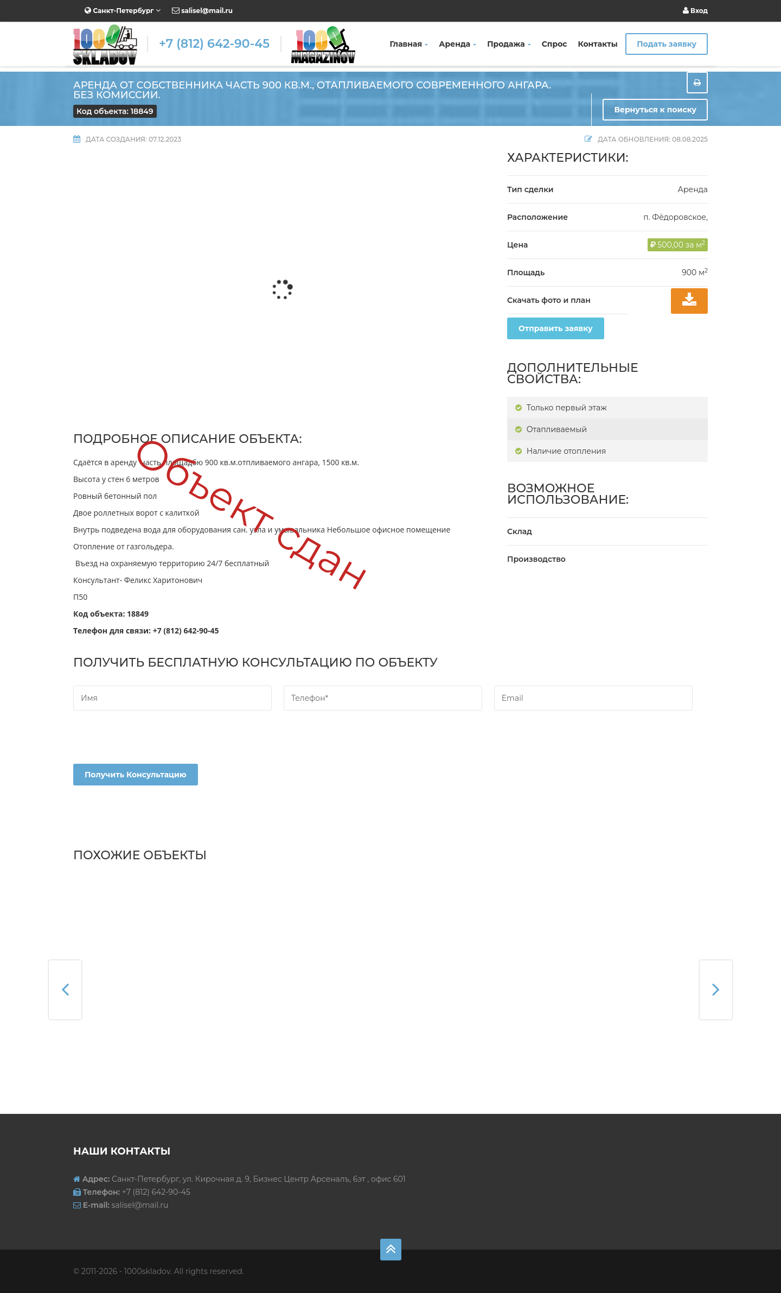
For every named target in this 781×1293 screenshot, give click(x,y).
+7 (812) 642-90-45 (214, 43)
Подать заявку (666, 44)
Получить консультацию (136, 774)
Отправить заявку (555, 328)
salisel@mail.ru (202, 11)
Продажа (509, 44)
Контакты (598, 44)
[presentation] (155, 742)
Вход (695, 11)
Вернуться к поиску (655, 110)
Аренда (457, 44)
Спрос (554, 44)
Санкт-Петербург (123, 10)
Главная (409, 44)
